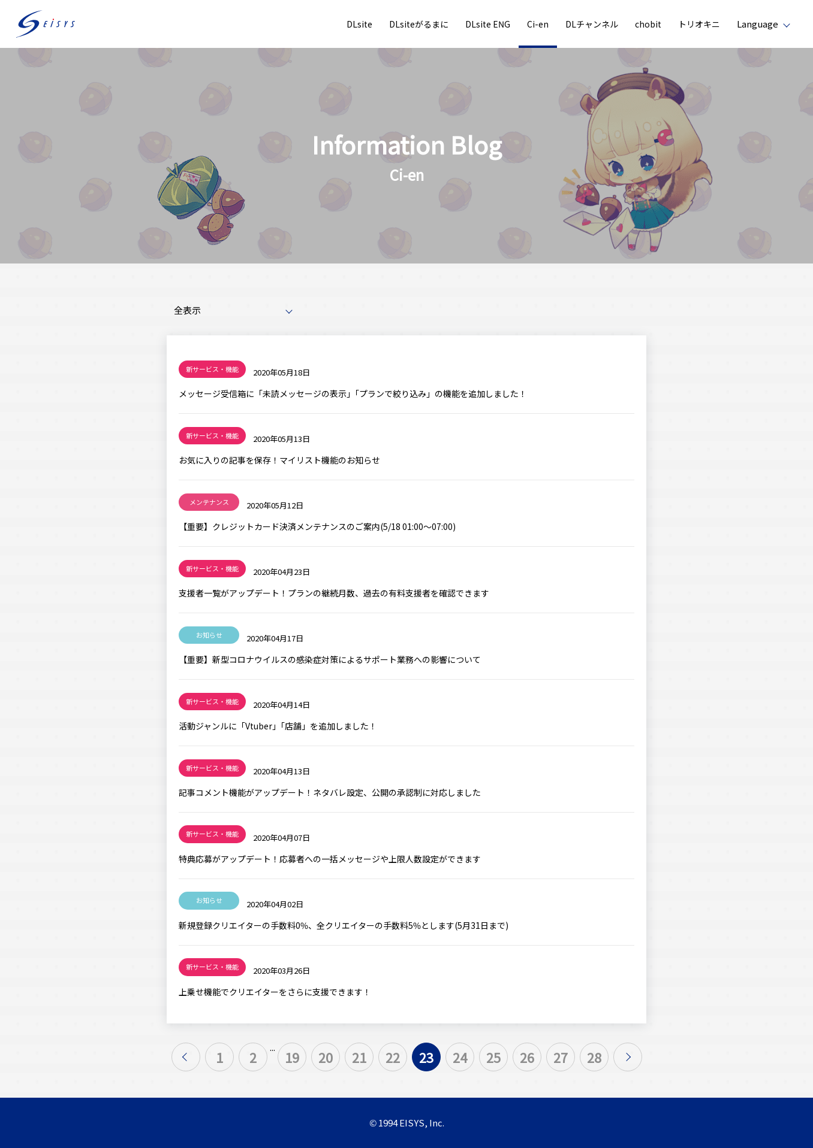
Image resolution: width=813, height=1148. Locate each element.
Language (757, 23)
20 (325, 1057)
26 (527, 1057)
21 (359, 1057)
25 (493, 1057)
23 (426, 1057)
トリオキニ (699, 24)
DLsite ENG (487, 24)
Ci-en (538, 24)
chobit (648, 24)
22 (393, 1057)
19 (292, 1057)
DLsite (359, 24)
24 (460, 1057)
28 (594, 1057)
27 (560, 1057)
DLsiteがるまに (418, 24)
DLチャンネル (591, 24)
